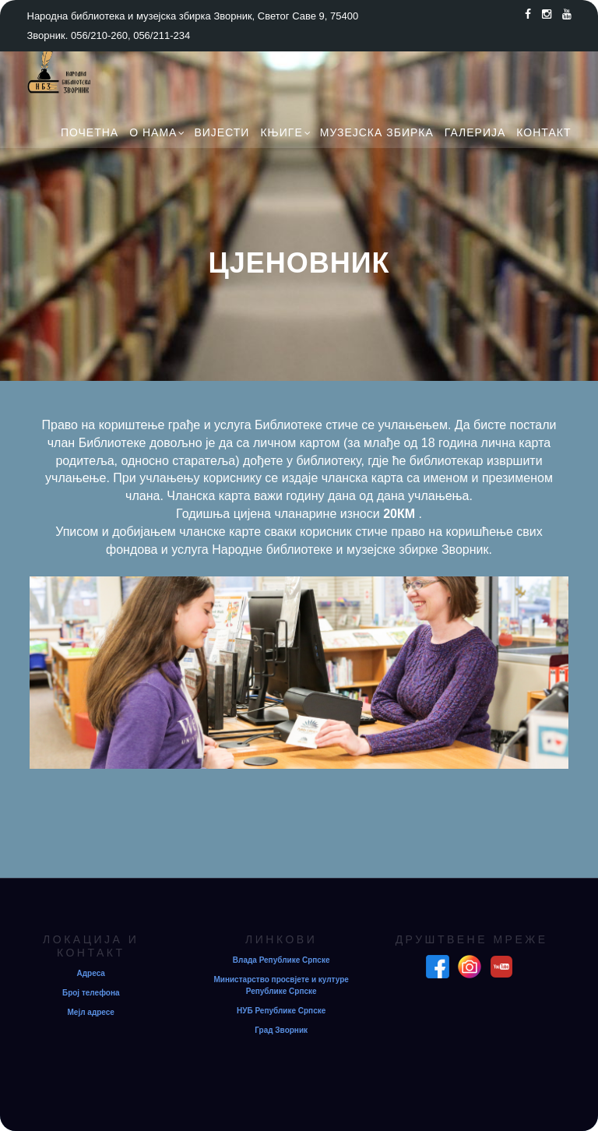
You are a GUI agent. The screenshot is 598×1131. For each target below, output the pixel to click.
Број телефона (91, 992)
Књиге (281, 132)
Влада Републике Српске (281, 960)
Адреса (91, 973)
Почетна (89, 132)
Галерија (475, 132)
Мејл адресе (91, 1012)
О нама (153, 132)
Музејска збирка (377, 132)
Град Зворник (281, 1030)
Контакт (543, 132)
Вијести (221, 132)
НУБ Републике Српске (281, 1010)
